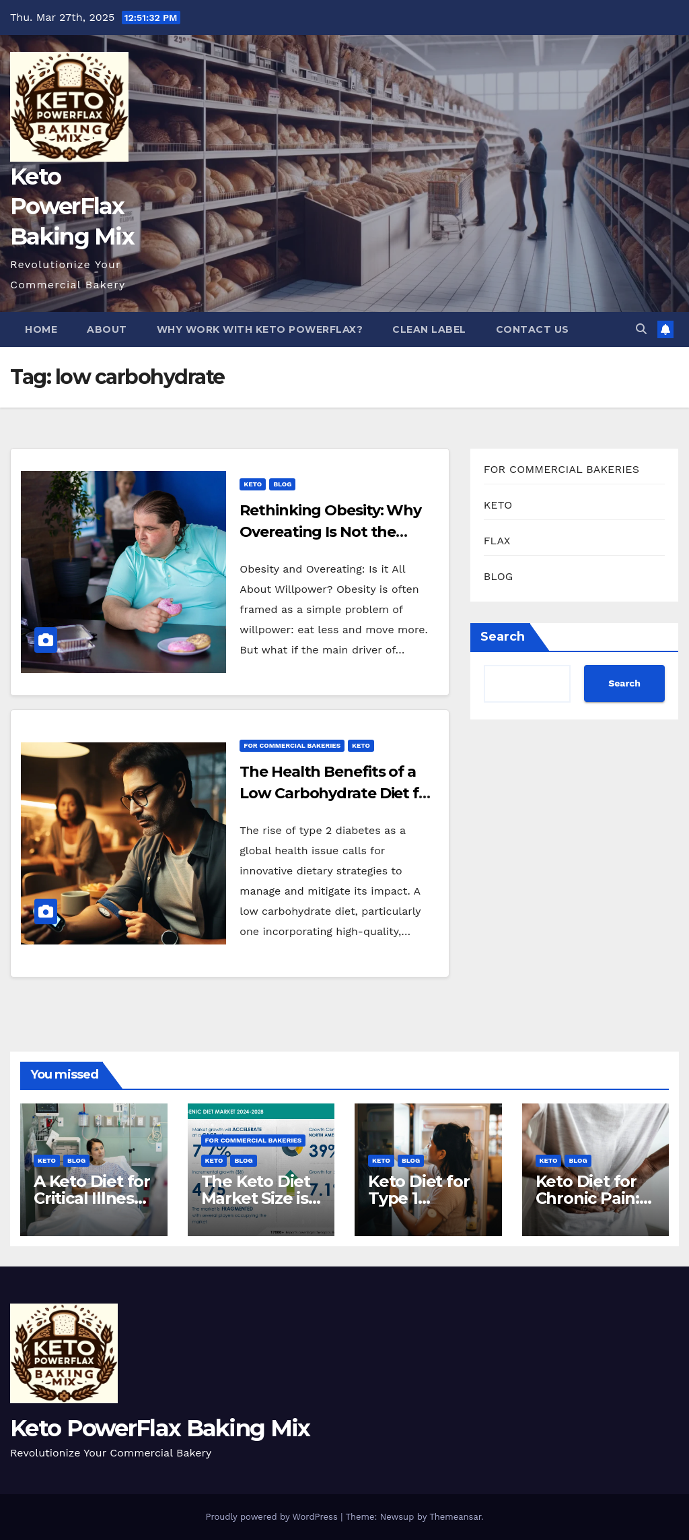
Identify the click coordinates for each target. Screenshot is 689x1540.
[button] (641, 329)
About (107, 329)
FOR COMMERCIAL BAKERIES (292, 745)
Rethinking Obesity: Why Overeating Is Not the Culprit (330, 532)
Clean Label (429, 329)
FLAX (497, 540)
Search (502, 636)
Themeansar (455, 1517)
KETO (253, 484)
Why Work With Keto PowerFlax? (260, 329)
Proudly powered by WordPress (272, 1517)
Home (41, 329)
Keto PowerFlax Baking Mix (72, 206)
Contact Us (532, 329)
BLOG (282, 484)
